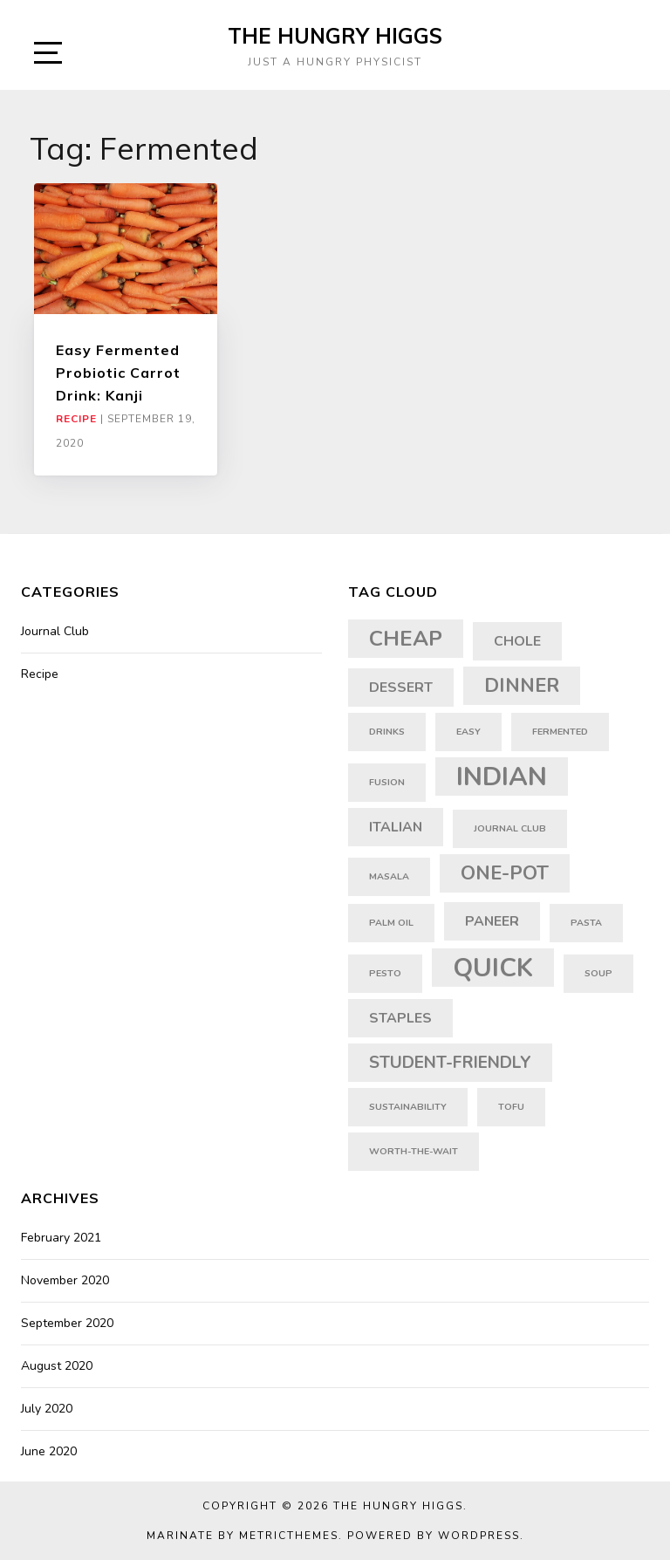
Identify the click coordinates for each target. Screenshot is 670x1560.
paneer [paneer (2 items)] (492, 921)
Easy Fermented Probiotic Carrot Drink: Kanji (118, 373)
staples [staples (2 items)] (400, 1018)
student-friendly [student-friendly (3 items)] (450, 1062)
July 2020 (46, 1408)
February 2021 (61, 1237)
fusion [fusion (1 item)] (387, 782)
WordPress (479, 1536)
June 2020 (49, 1451)
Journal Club (55, 631)
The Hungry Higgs (335, 36)
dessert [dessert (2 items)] (401, 687)
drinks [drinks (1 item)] (387, 731)
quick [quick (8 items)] (493, 967)
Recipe (76, 419)
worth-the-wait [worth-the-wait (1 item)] (413, 1151)
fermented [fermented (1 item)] (560, 731)
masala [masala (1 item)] (389, 876)
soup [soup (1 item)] (598, 973)
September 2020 (67, 1323)
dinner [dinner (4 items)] (521, 686)
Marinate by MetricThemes (242, 1536)
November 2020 (65, 1280)
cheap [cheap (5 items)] (405, 638)
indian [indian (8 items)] (501, 776)
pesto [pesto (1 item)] (385, 973)
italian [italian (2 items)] (395, 827)
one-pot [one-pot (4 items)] (505, 873)
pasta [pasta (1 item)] (586, 922)
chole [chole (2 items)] (517, 641)
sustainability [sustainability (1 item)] (408, 1106)
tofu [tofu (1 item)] (511, 1106)
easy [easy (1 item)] (468, 731)
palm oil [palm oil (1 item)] (391, 922)
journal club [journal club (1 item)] (510, 828)
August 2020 (56, 1366)
